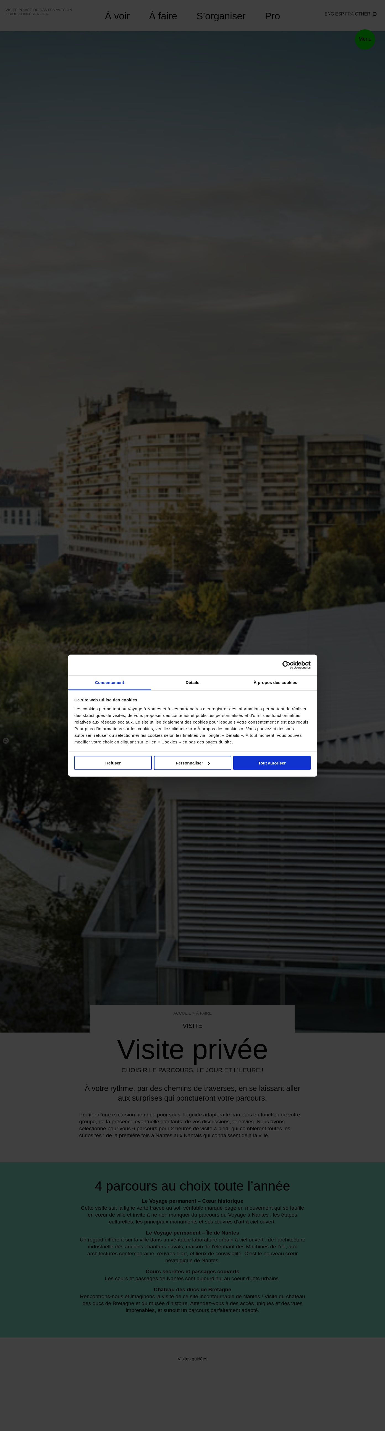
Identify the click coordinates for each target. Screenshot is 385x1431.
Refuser (113, 763)
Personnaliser (193, 763)
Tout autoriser (272, 763)
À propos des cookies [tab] (275, 682)
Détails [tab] (193, 682)
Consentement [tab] (109, 682)
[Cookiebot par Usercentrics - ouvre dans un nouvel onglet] (286, 665)
